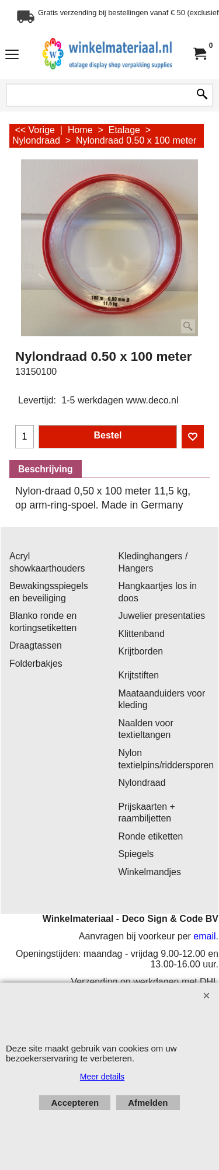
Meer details (102, 1076)
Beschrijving (45, 469)
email (204, 936)
